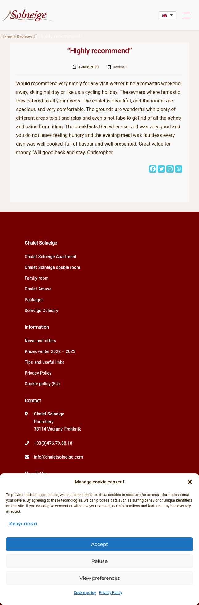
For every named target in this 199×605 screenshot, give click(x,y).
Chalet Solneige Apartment (50, 256)
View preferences (99, 578)
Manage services (23, 523)
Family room (37, 278)
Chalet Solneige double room (52, 267)
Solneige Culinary (41, 310)
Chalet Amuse (38, 288)
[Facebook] (152, 169)
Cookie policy (85, 593)
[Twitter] (161, 169)
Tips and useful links (44, 362)
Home (7, 36)
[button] (190, 482)
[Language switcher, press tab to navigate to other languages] (167, 15)
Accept (99, 544)
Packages (34, 299)
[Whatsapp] (178, 169)
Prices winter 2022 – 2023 (50, 351)
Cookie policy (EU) (42, 383)
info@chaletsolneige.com (58, 457)
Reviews (24, 36)
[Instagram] (170, 169)
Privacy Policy (110, 593)
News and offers (40, 340)
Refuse (99, 561)
